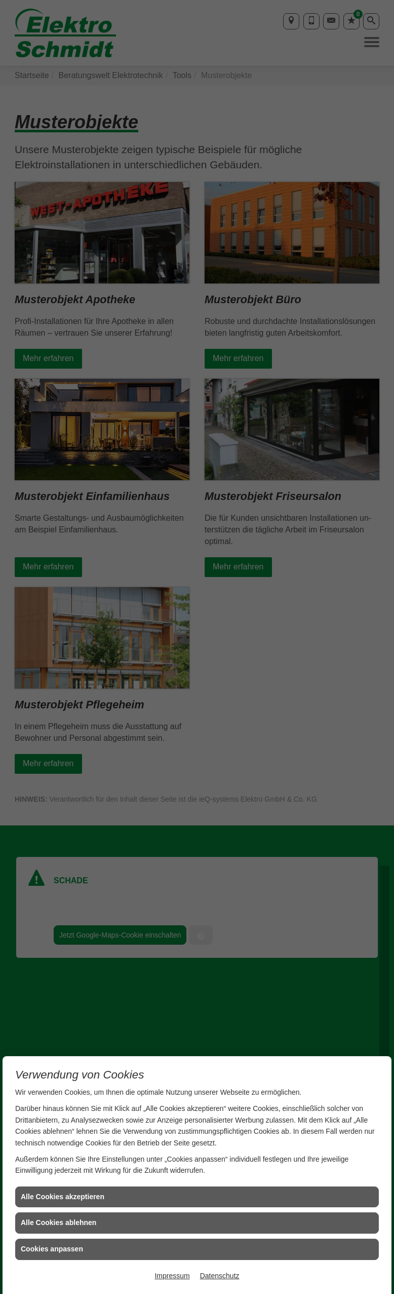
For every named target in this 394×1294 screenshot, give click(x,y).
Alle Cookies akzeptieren (62, 1197)
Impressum (171, 1276)
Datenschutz (220, 1276)
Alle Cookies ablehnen (58, 1222)
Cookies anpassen (52, 1249)
